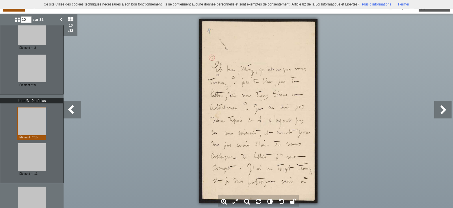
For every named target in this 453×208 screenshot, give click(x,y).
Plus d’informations (376, 4)
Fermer (403, 4)
